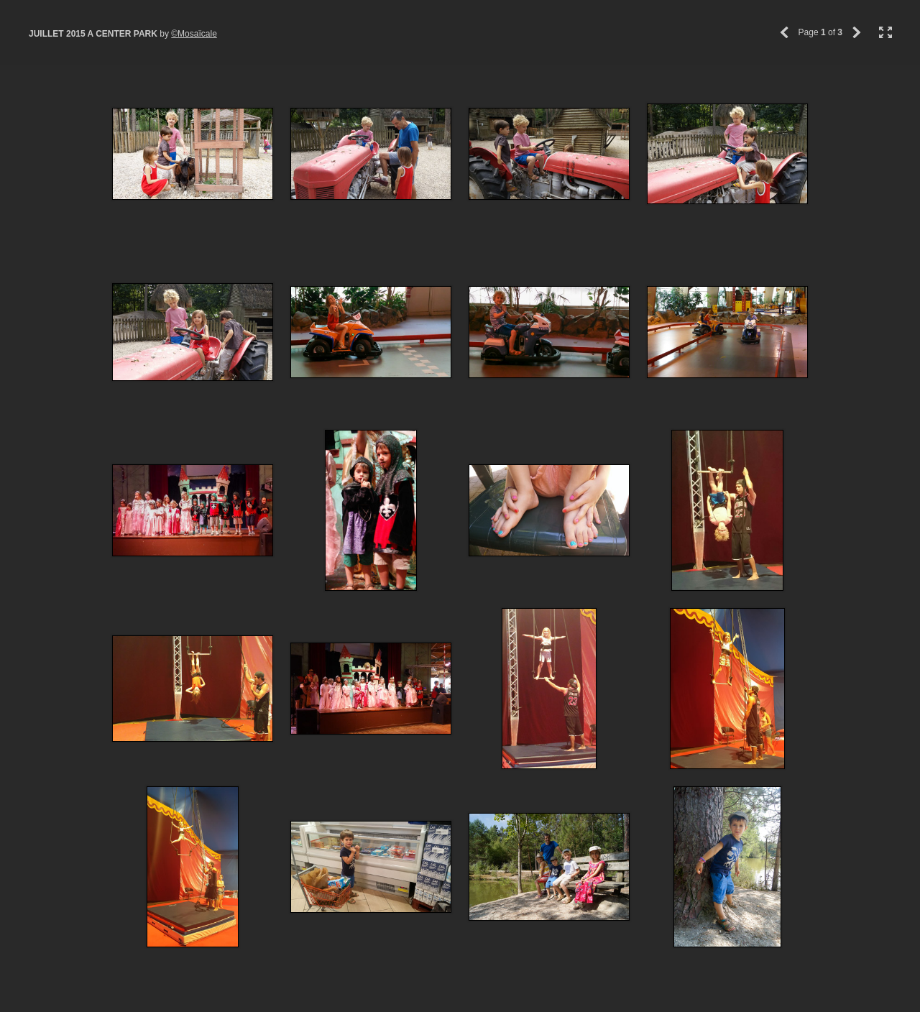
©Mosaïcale (194, 34)
